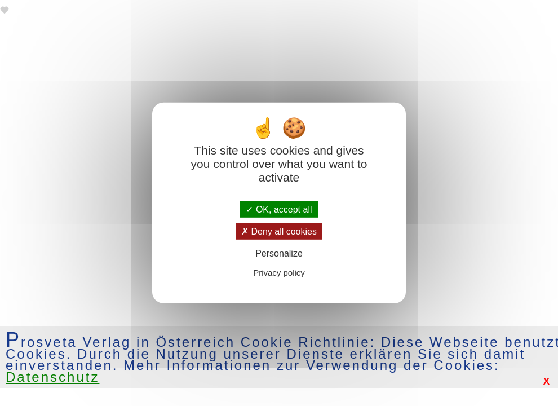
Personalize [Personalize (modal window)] (279, 253)
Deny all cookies (279, 231)
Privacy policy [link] (279, 272)
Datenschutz (52, 377)
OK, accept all (279, 209)
